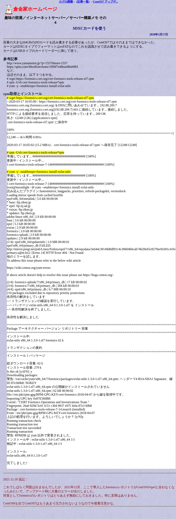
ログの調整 (66, 1)
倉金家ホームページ (30, 9)
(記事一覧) (82, 1)
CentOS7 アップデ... (105, 1)
